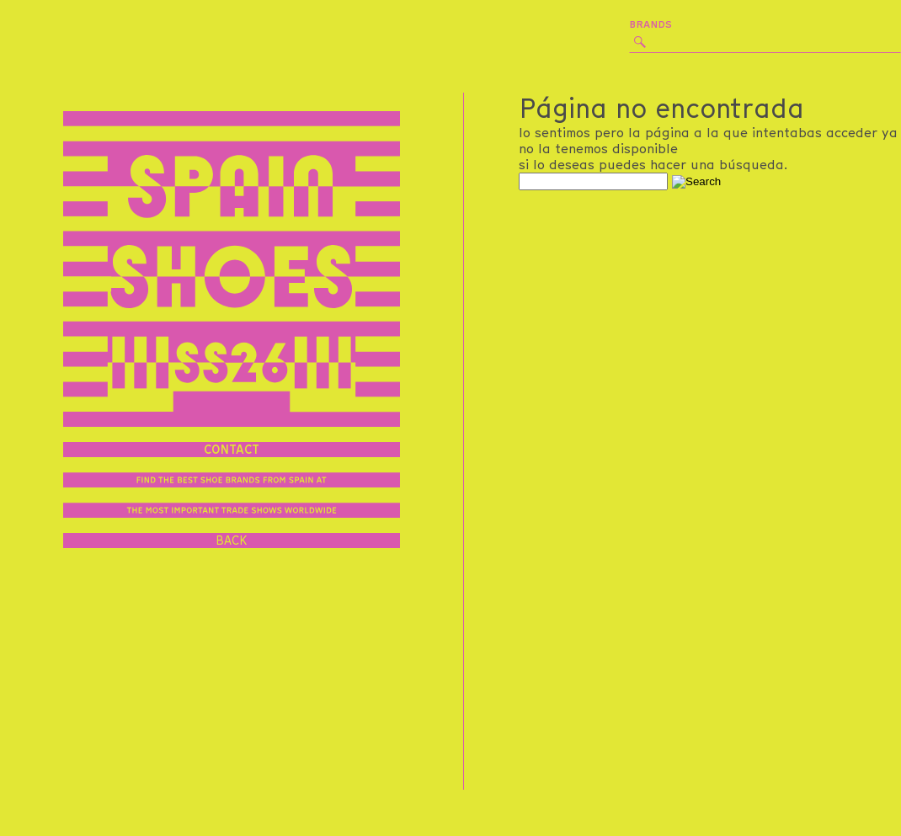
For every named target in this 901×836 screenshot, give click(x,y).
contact (231, 449)
